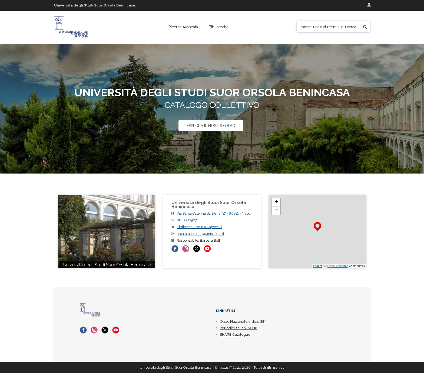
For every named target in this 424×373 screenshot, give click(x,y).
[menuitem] (183, 27)
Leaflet (317, 266)
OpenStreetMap (338, 266)
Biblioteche (218, 27)
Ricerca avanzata (183, 27)
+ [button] (276, 202)
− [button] (276, 211)
